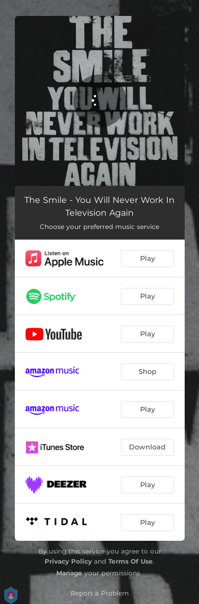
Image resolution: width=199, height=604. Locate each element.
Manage (69, 573)
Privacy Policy (68, 561)
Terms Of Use (130, 561)
